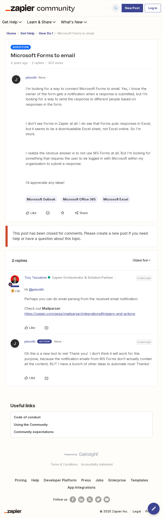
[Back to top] (157, 458)
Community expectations (34, 432)
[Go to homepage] (41, 8)
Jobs (100, 480)
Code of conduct (27, 417)
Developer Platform (60, 480)
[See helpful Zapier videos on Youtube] (107, 499)
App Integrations (81, 487)
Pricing (21, 480)
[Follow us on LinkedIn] (81, 499)
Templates (139, 480)
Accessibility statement (97, 464)
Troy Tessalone (35, 277)
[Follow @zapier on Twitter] (98, 499)
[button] (132, 8)
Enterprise (117, 480)
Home (11, 33)
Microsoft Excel (115, 199)
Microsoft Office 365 (79, 199)
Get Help (12, 21)
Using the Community (31, 425)
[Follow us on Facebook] (73, 499)
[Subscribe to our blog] (90, 499)
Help (35, 480)
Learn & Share (42, 21)
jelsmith (31, 77)
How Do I (46, 33)
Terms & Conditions (64, 464)
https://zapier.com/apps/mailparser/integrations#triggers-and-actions (79, 314)
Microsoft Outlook (41, 199)
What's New (74, 21)
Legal (137, 511)
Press (86, 480)
